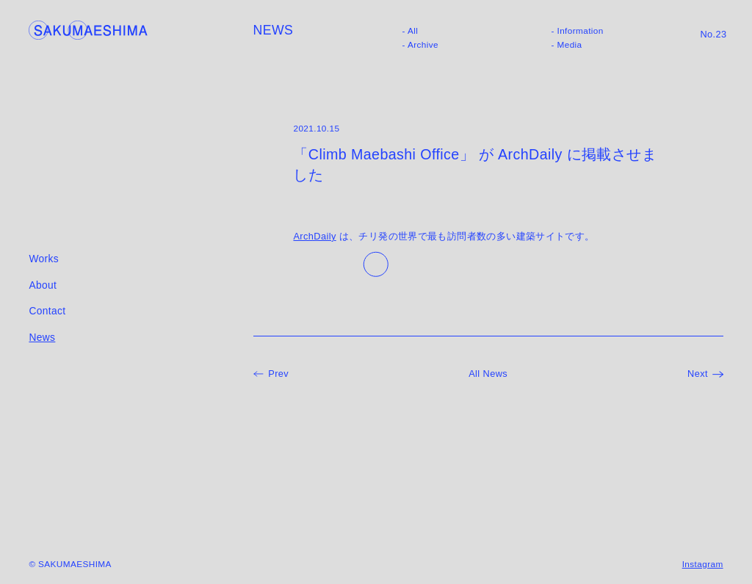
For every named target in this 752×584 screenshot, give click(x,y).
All (413, 31)
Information (580, 31)
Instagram (702, 564)
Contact (47, 311)
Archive (423, 45)
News (42, 337)
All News (488, 373)
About (43, 285)
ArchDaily (314, 236)
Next (697, 373)
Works (44, 258)
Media (569, 45)
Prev (278, 373)
